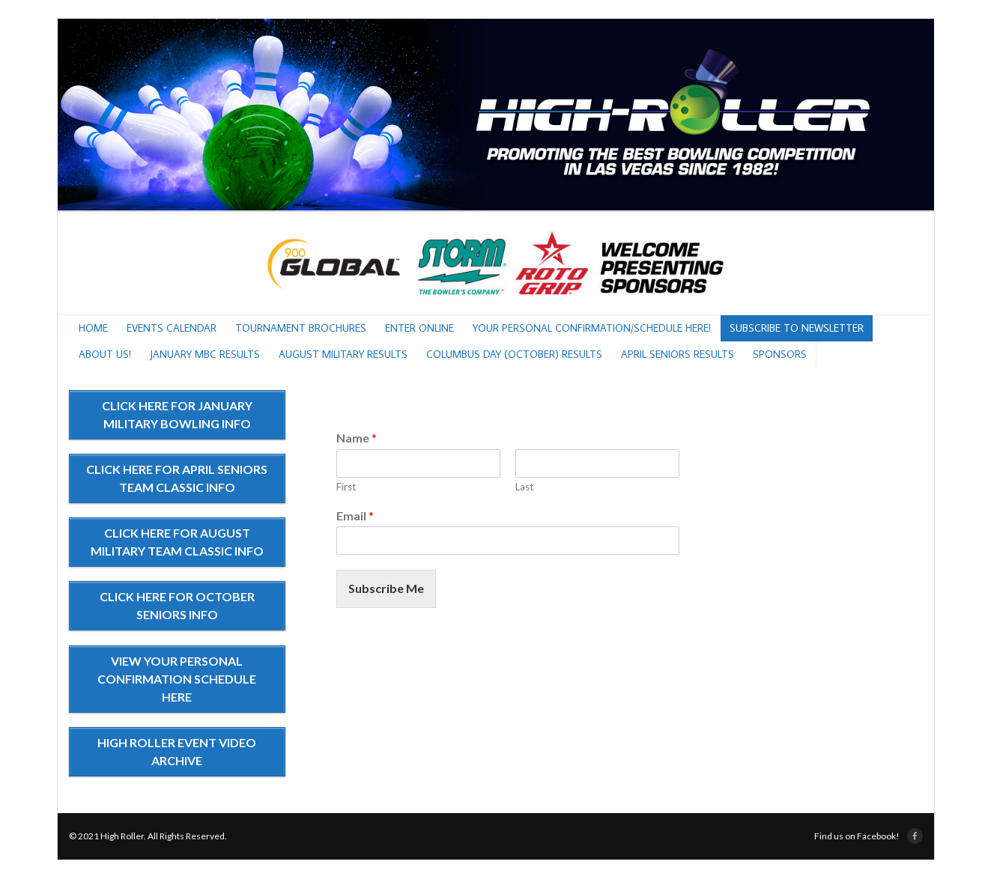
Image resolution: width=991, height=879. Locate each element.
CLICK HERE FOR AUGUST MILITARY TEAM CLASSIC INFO (177, 542)
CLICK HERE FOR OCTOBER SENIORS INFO (177, 605)
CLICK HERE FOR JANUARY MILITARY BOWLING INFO (177, 414)
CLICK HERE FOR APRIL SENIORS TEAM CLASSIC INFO (176, 478)
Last (524, 487)
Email (355, 515)
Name (356, 438)
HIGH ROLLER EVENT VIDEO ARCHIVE (176, 751)
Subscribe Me (386, 588)
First (346, 487)
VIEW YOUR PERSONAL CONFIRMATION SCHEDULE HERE (176, 679)
